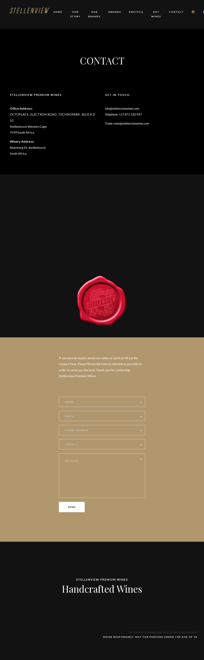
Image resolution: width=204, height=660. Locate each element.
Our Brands (94, 14)
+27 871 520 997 (130, 114)
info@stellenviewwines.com (122, 108)
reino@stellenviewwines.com (131, 123)
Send (72, 507)
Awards (114, 11)
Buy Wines (156, 14)
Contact (176, 11)
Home (58, 11)
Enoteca (136, 11)
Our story (75, 14)
